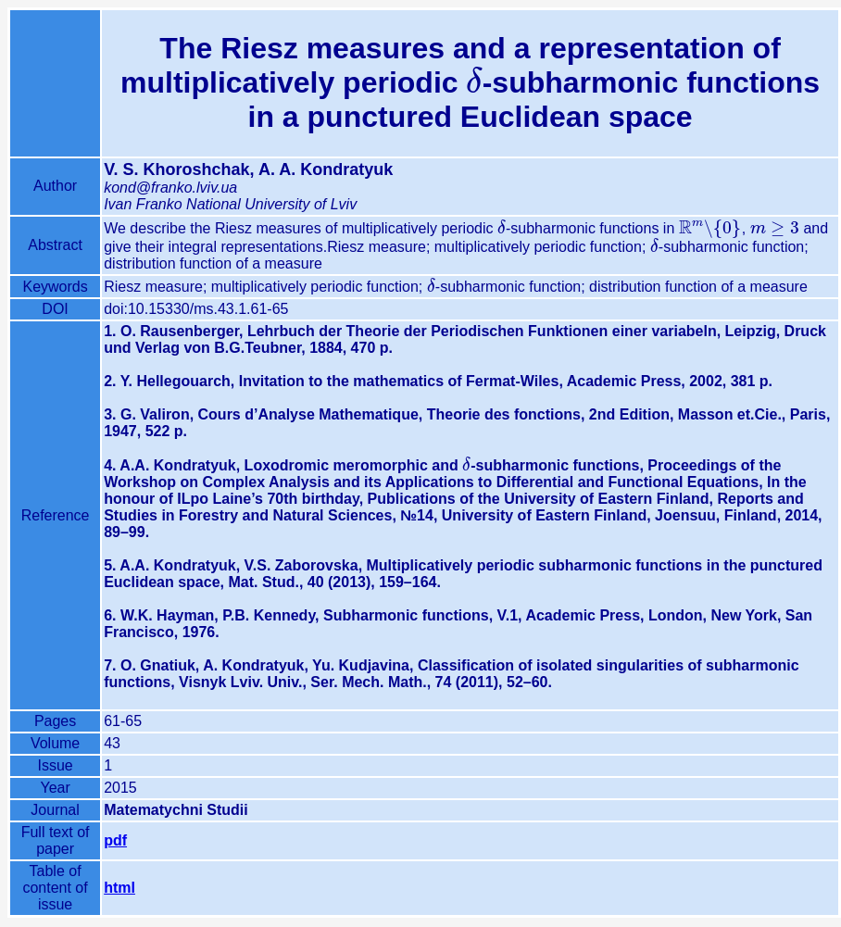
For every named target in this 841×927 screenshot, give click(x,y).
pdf (115, 840)
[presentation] (474, 82)
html (119, 888)
